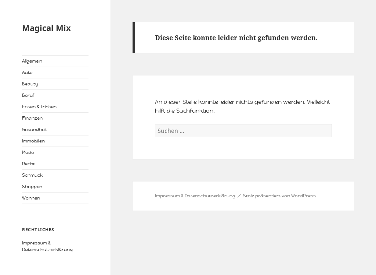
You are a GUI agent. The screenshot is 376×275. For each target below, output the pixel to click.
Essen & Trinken (39, 107)
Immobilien (33, 141)
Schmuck (32, 175)
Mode (28, 152)
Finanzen (32, 118)
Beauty (30, 84)
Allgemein (32, 61)
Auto (27, 72)
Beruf (28, 95)
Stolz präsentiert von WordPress (279, 196)
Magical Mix (46, 27)
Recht (28, 164)
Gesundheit (34, 130)
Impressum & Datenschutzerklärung (195, 196)
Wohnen (31, 198)
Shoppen (32, 187)
